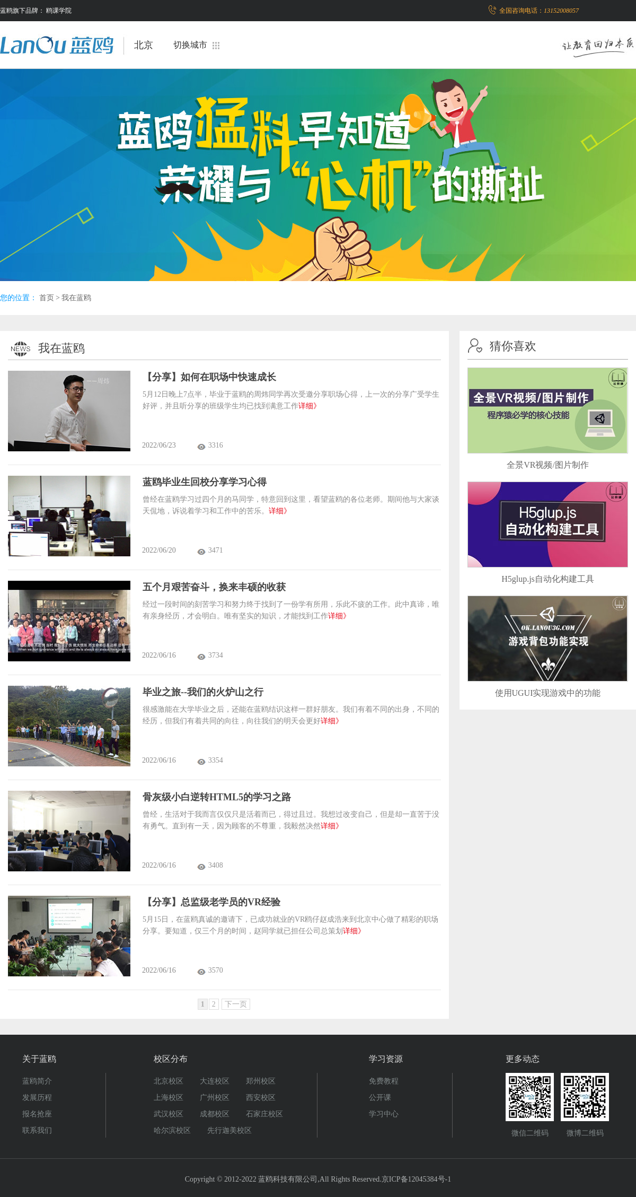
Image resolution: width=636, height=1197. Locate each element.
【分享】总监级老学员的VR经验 (211, 902)
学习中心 (384, 1114)
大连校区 (214, 1081)
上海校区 (168, 1098)
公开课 (380, 1098)
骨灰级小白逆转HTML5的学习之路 (217, 797)
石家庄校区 (264, 1114)
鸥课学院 (59, 10)
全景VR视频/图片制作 (548, 464)
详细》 (309, 406)
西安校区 (261, 1098)
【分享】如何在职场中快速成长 (209, 377)
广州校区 (214, 1098)
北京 (143, 45)
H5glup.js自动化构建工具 (547, 578)
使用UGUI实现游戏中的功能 (548, 692)
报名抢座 (37, 1114)
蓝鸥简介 (37, 1081)
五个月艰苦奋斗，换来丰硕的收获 (214, 587)
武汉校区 (168, 1114)
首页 (46, 298)
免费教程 (384, 1081)
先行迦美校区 (229, 1130)
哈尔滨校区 (172, 1130)
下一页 (236, 1004)
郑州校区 (261, 1081)
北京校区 (168, 1081)
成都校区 (214, 1114)
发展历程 (37, 1098)
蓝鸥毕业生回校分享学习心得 (205, 482)
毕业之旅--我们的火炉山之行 (203, 692)
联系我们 (37, 1130)
